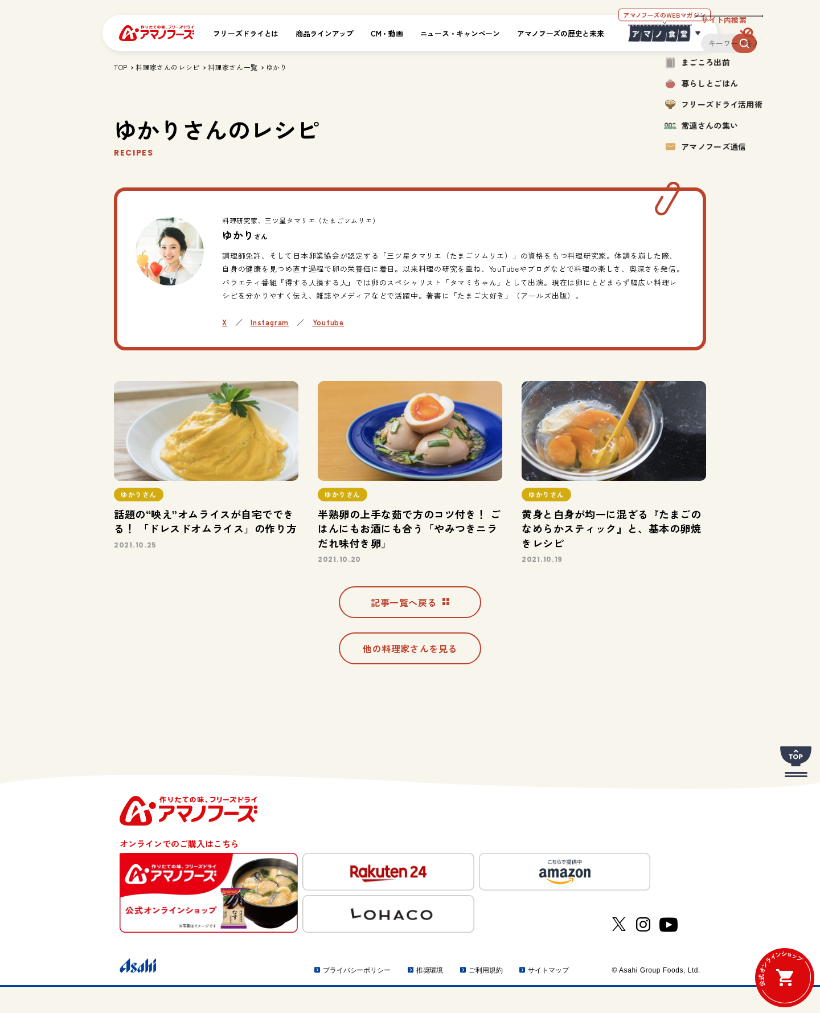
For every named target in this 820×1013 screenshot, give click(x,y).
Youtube (328, 322)
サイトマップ (548, 996)
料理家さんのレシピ (168, 67)
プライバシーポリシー (357, 996)
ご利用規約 (485, 996)
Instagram (270, 322)
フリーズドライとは (245, 33)
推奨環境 (430, 996)
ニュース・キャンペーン (460, 33)
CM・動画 (387, 33)
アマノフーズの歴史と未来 (560, 33)
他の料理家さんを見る (410, 674)
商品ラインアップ (325, 33)
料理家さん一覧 (233, 67)
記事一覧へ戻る (410, 624)
